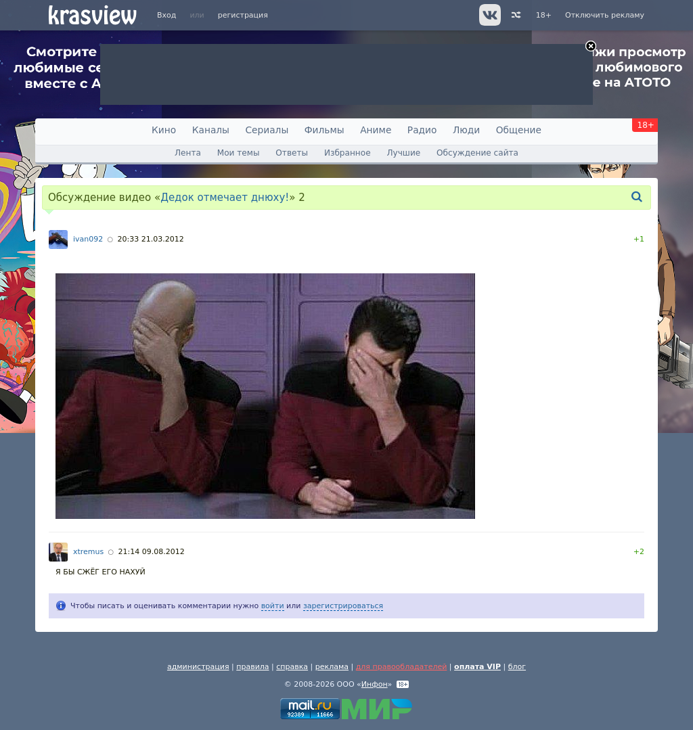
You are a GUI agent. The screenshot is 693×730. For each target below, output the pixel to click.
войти (272, 605)
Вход (166, 15)
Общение (518, 129)
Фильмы (324, 129)
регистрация (243, 15)
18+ (544, 15)
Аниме (375, 129)
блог (517, 666)
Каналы (210, 129)
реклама (332, 666)
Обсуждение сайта (477, 153)
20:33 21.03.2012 (150, 239)
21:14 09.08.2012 (151, 551)
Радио (422, 129)
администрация (198, 666)
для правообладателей (401, 666)
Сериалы (266, 129)
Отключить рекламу (604, 15)
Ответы (291, 153)
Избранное (347, 153)
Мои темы (238, 153)
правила (252, 666)
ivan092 (88, 239)
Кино (164, 129)
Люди (466, 129)
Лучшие (403, 153)
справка (292, 666)
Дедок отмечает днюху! (224, 197)
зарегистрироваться (343, 605)
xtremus (88, 551)
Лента (188, 153)
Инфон (374, 684)
